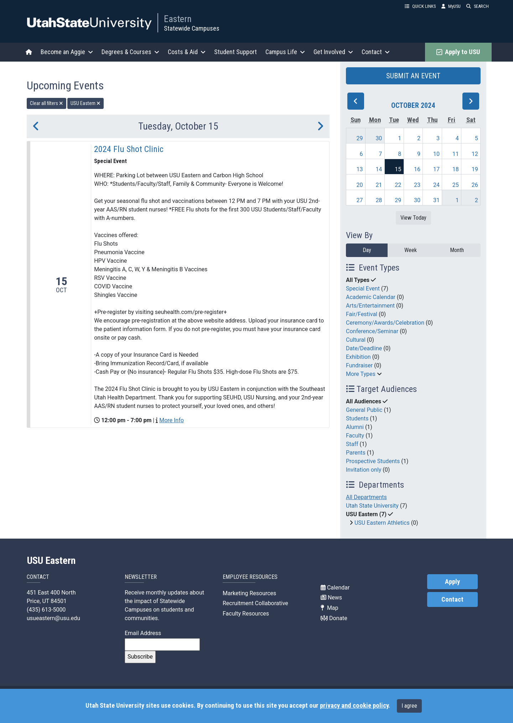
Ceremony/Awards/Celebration (385, 322)
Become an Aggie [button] (67, 52)
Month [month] (457, 250)
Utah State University (372, 505)
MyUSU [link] (451, 6)
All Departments (366, 497)
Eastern (178, 19)
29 (360, 138)
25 (455, 185)
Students (357, 418)
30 (378, 138)
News (331, 597)
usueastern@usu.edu (53, 618)
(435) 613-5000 (46, 609)
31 (436, 200)
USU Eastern (51, 561)
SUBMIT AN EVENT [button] (413, 76)
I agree (409, 705)
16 (417, 169)
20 (360, 185)
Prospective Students (373, 461)
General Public (364, 410)
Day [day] (367, 250)
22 (398, 185)
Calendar (335, 587)
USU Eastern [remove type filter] (85, 103)
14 (378, 169)
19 (475, 169)
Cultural (356, 339)
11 (455, 154)
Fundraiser (359, 365)
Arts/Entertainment (370, 305)
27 (360, 200)
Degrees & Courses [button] (130, 52)
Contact (452, 599)
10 (436, 154)
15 (398, 169)
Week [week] (410, 250)
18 (455, 169)
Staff (352, 444)
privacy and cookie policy (354, 705)
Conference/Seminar (372, 331)
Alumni (355, 427)
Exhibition (358, 356)
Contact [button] (376, 52)
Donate (334, 618)
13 (360, 169)
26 (475, 185)
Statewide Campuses (191, 28)
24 (436, 185)
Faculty (355, 435)
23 (417, 185)
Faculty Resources (246, 613)
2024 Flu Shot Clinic (129, 149)
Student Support (235, 52)
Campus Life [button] (285, 52)
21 (378, 185)
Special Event (363, 288)
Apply (452, 582)
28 (378, 200)
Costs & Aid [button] (187, 52)
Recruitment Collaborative (255, 603)
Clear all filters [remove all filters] (46, 103)
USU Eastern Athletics (382, 522)
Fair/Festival (361, 314)
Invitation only (363, 469)
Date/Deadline (364, 348)
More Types (360, 374)
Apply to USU (458, 52)
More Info (171, 420)
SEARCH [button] (477, 6)
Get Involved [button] (333, 52)
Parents (356, 452)
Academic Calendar (370, 297)
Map (329, 607)
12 (475, 154)
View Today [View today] (413, 217)
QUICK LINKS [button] (420, 6)
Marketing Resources (249, 593)
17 (436, 169)
